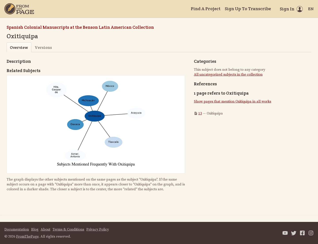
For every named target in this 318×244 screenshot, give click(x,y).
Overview (19, 47)
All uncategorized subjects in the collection (228, 74)
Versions (43, 47)
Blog (34, 229)
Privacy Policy (97, 229)
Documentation (16, 229)
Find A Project (205, 8)
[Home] (19, 8)
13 (200, 113)
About (45, 229)
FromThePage (27, 236)
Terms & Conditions (68, 229)
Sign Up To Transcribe (248, 8)
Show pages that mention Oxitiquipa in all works (232, 101)
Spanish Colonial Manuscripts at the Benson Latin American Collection (80, 27)
